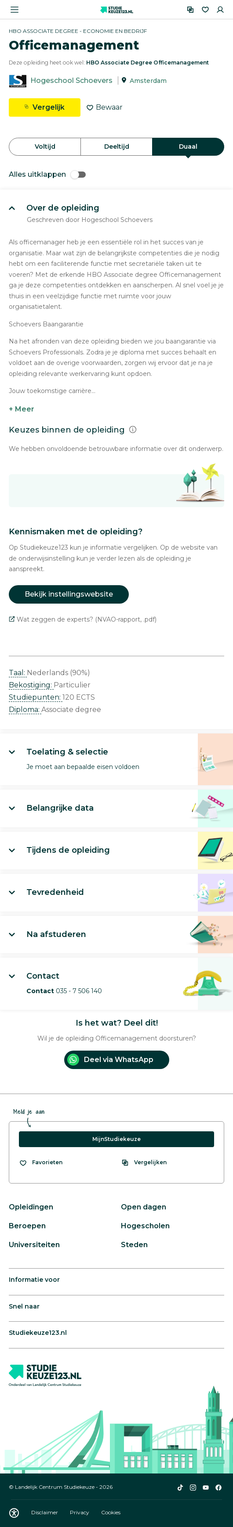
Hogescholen (145, 1226)
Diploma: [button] (25, 709)
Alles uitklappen (47, 174)
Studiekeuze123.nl (38, 1333)
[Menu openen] (14, 9)
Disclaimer (45, 1512)
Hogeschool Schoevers (71, 80)
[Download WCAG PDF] (14, 1513)
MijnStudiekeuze (116, 1139)
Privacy (80, 1512)
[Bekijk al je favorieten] (40, 1162)
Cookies (110, 1512)
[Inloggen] (220, 9)
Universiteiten (34, 1245)
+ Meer (21, 409)
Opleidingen (31, 1207)
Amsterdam (148, 81)
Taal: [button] (18, 673)
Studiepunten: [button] (35, 697)
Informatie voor (34, 1280)
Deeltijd (116, 146)
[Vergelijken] (190, 9)
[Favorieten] (205, 9)
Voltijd (45, 146)
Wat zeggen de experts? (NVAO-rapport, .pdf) (83, 619)
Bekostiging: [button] (31, 685)
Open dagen (143, 1207)
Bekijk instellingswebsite (69, 594)
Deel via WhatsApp (110, 1060)
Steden (134, 1245)
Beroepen (27, 1226)
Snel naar (24, 1306)
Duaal (188, 146)
